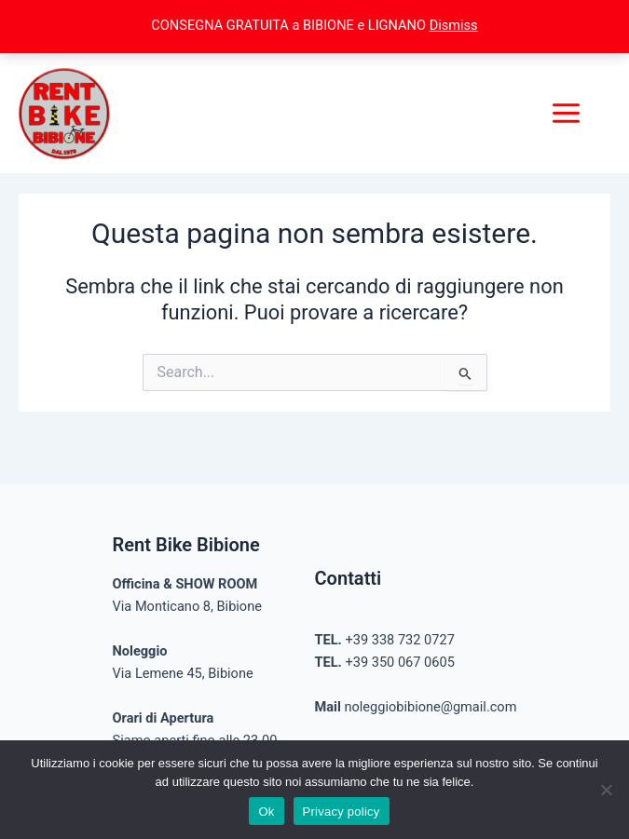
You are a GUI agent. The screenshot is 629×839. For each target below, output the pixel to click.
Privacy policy (341, 812)
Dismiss (454, 25)
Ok (266, 812)
